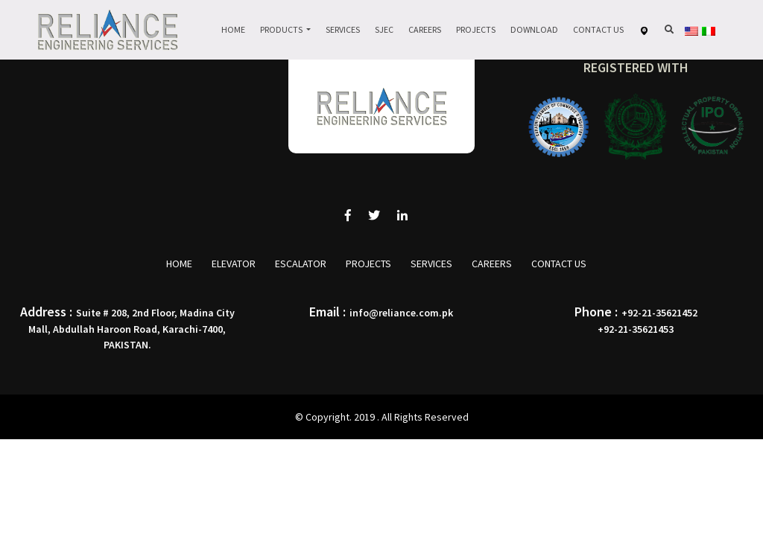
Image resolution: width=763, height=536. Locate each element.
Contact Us (598, 29)
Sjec (384, 29)
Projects (476, 29)
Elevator (234, 263)
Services (343, 29)
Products (282, 29)
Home (233, 29)
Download (534, 29)
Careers (424, 29)
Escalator (300, 263)
